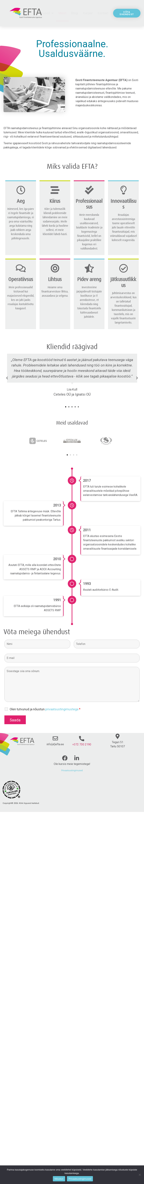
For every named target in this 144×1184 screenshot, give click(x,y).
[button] (65, 406)
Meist (62, 13)
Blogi (74, 13)
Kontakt (103, 13)
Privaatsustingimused (72, 770)
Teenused (45, 13)
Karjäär (88, 13)
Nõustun (59, 1179)
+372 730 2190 (81, 744)
